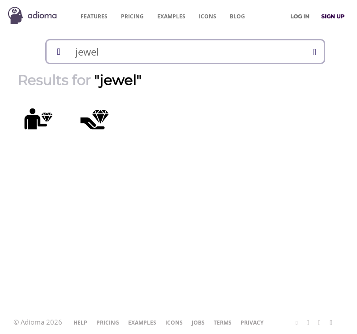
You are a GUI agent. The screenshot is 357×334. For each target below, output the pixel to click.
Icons (207, 16)
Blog (237, 16)
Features (94, 16)
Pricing (132, 16)
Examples (171, 16)
